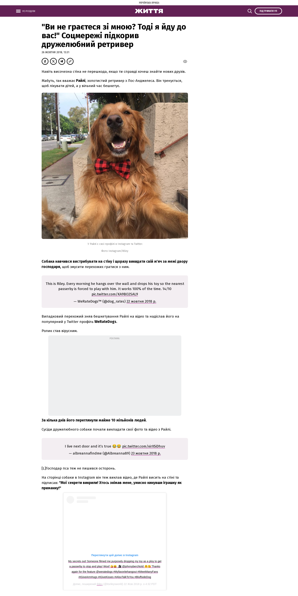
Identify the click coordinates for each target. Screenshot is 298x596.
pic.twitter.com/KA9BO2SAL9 (115, 294)
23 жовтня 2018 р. (146, 453)
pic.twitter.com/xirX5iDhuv (143, 446)
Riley (100, 584)
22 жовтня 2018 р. (141, 301)
